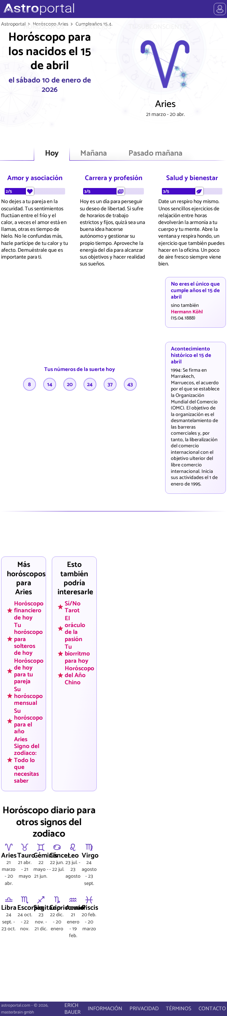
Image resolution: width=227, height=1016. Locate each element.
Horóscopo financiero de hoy (29, 610)
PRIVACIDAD (144, 1008)
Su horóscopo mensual (28, 696)
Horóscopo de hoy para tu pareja (29, 671)
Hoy (52, 153)
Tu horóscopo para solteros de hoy (28, 639)
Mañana (93, 153)
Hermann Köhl (187, 312)
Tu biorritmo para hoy (77, 653)
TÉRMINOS (178, 1008)
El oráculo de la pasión (75, 628)
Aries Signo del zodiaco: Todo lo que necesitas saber (26, 760)
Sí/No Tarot (73, 607)
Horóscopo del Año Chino (79, 675)
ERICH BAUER (72, 1009)
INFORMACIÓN (105, 1008)
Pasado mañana (155, 153)
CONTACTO (212, 1008)
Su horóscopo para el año (28, 721)
